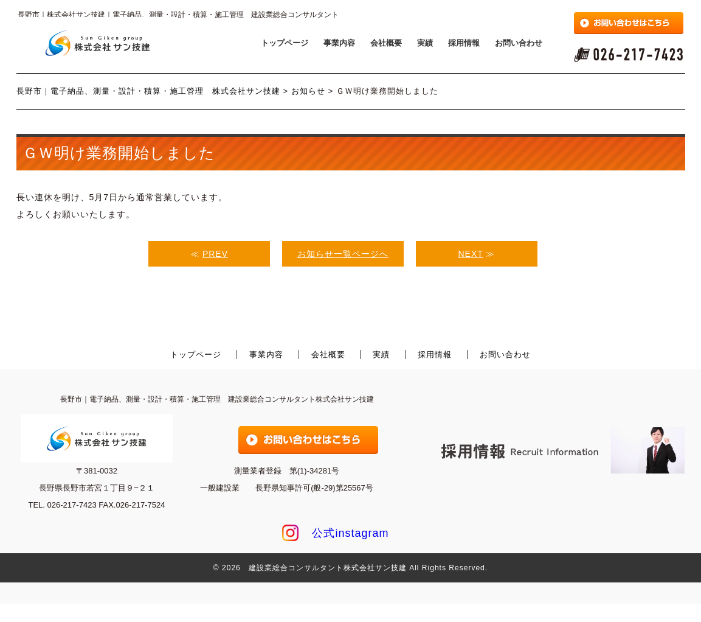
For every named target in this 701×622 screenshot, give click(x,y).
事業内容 (339, 42)
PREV (215, 254)
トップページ (284, 42)
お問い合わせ (518, 42)
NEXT (470, 254)
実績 (425, 42)
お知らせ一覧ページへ (342, 254)
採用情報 (464, 42)
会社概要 (386, 42)
